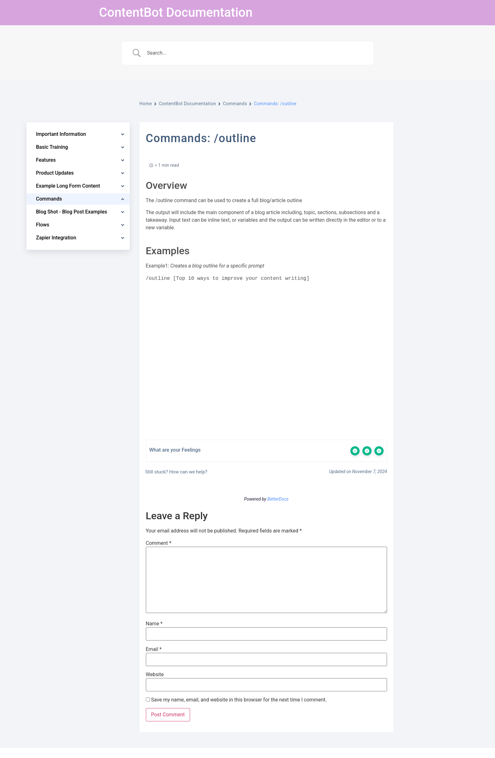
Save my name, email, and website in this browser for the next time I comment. (239, 699)
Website (155, 674)
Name (154, 623)
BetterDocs (278, 499)
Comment (158, 543)
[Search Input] (255, 53)
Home (146, 103)
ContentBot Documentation (176, 12)
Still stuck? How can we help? (175, 472)
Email (154, 649)
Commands (235, 103)
